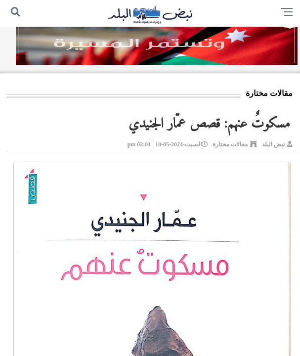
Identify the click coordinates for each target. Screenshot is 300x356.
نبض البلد (273, 144)
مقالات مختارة (230, 144)
